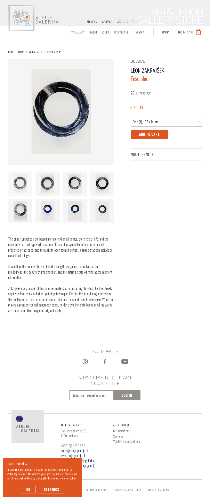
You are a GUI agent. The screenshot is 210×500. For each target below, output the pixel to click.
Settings (51, 489)
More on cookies (68, 478)
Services (92, 21)
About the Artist (143, 154)
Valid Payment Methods (127, 442)
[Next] (108, 112)
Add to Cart (149, 134)
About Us (122, 21)
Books (105, 32)
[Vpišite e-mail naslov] (92, 395)
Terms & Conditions (158, 490)
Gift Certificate (122, 431)
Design (93, 32)
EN (135, 21)
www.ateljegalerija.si (73, 455)
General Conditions (96, 490)
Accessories (121, 32)
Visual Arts (77, 32)
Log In (127, 395)
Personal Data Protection (128, 490)
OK (28, 489)
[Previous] (14, 112)
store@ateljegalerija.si (74, 450)
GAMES (165, 32)
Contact (107, 21)
